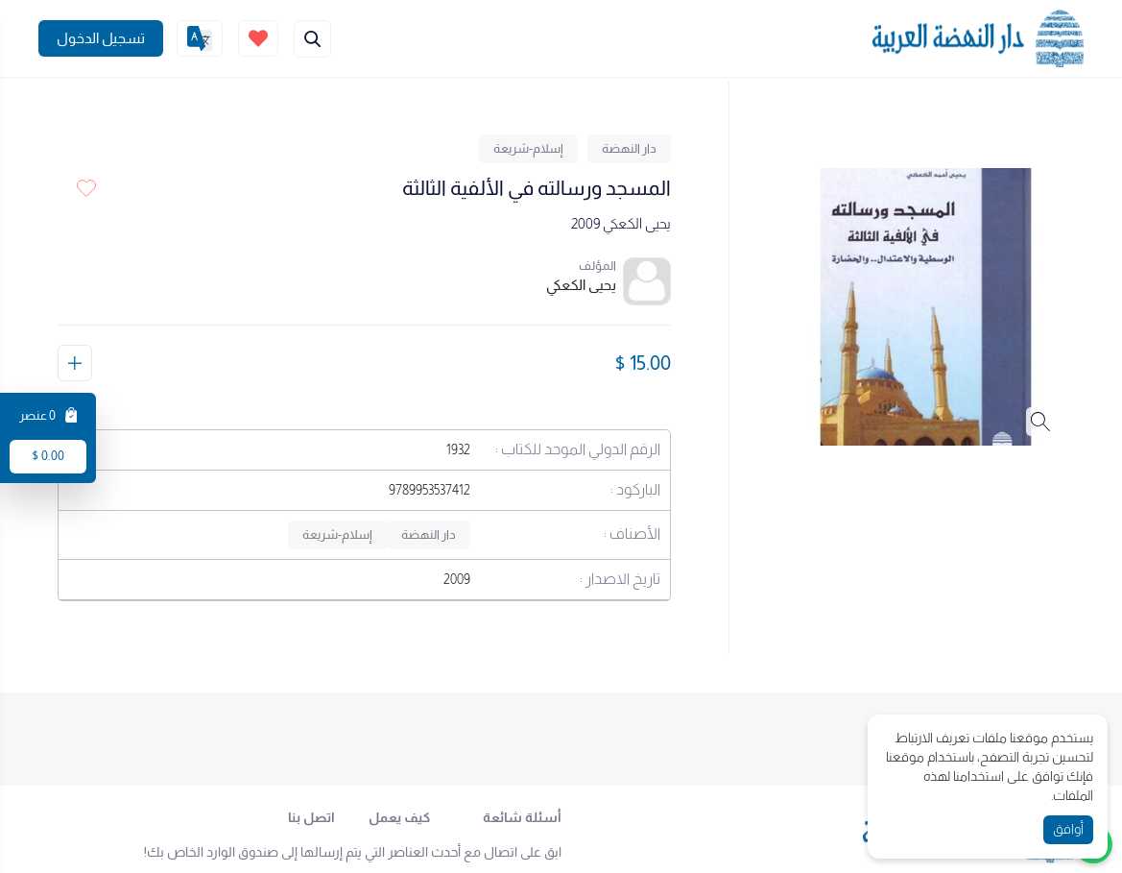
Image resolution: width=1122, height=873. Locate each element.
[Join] (100, 38)
